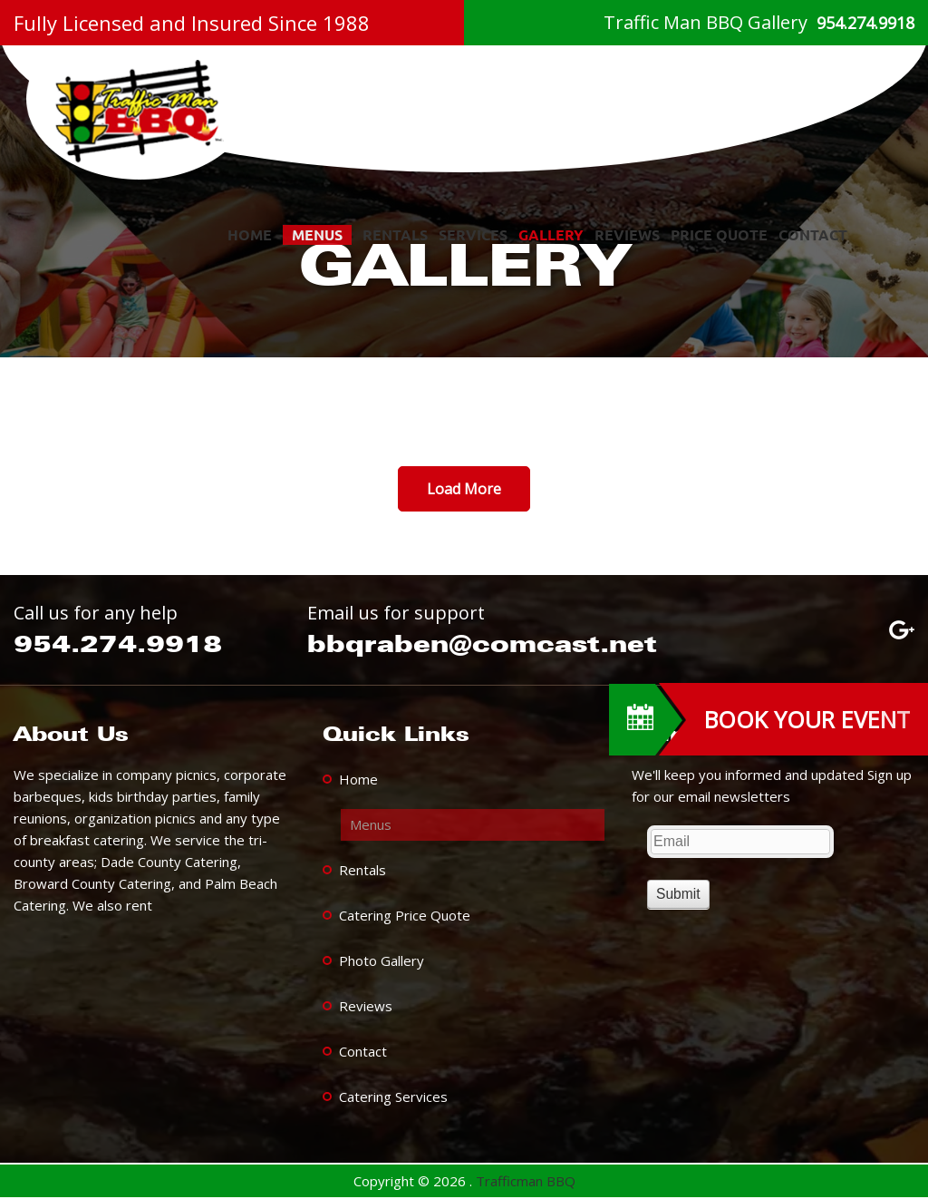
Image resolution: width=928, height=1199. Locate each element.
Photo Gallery (381, 960)
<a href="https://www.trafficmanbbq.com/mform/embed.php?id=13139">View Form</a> (773, 865)
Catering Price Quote (404, 915)
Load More (464, 489)
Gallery (551, 235)
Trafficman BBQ (525, 1181)
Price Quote (719, 235)
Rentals (395, 235)
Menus (317, 235)
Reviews (627, 235)
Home (249, 235)
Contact (812, 235)
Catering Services (393, 1096)
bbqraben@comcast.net (482, 643)
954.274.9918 (865, 23)
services (473, 235)
